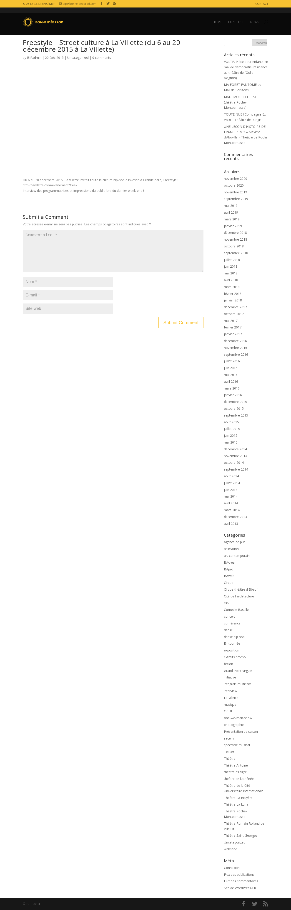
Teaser (229, 752)
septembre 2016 (236, 354)
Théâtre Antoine (236, 765)
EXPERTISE (236, 17)
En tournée (232, 643)
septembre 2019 (236, 199)
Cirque (228, 582)
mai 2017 (231, 320)
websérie (230, 849)
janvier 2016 (233, 395)
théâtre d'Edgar (235, 772)
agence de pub (235, 542)
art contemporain (237, 555)
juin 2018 (230, 266)
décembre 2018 (235, 232)
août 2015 (231, 422)
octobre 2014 (234, 462)
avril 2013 (231, 523)
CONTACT (261, 4)
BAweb (229, 576)
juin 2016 (230, 368)
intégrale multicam (237, 684)
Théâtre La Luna (236, 804)
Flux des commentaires (241, 881)
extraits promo (235, 657)
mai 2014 (231, 496)
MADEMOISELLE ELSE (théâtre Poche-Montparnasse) (240, 102)
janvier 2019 (233, 226)
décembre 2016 (235, 341)
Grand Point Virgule (238, 670)
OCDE (228, 711)
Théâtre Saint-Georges (240, 835)
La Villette (231, 697)
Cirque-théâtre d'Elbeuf (241, 589)
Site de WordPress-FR (240, 888)
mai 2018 (231, 273)
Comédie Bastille (236, 609)
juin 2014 (230, 490)
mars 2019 (232, 219)
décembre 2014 (235, 449)
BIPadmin (34, 57)
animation (231, 549)
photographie (234, 725)
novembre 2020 (235, 178)
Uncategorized (78, 57)
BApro (228, 569)
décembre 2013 (235, 517)
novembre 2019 (235, 192)
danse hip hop (234, 637)
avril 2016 (231, 381)
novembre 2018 (235, 239)
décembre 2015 (235, 402)
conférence (232, 623)
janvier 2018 (233, 300)
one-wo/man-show (238, 718)
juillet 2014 (232, 483)
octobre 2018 (234, 246)
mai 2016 (231, 374)
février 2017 (232, 327)
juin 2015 (230, 435)
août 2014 (231, 476)
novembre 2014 (235, 456)
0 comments (101, 57)
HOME (217, 17)
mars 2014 (232, 510)
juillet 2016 (232, 361)
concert (229, 616)
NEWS (254, 17)
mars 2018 (232, 287)
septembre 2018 (236, 253)
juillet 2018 (232, 260)
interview (230, 691)
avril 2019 (231, 212)
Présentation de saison (241, 731)
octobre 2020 (234, 185)
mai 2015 (231, 442)
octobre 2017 (234, 314)
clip (226, 603)
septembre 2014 (236, 469)
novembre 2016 (235, 347)
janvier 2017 (233, 334)
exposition (231, 650)
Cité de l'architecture (239, 596)
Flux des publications (239, 874)
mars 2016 (232, 388)
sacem (229, 738)
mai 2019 (231, 205)
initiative (230, 677)
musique (230, 704)
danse (228, 630)
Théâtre (230, 758)
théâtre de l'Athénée (239, 779)
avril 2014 (231, 503)
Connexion (232, 868)
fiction (228, 664)
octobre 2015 (234, 408)
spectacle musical (237, 745)
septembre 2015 (236, 415)
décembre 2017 (235, 307)
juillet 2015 (232, 429)
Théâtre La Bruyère (238, 798)
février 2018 (232, 293)
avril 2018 (231, 280)
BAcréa (229, 562)
